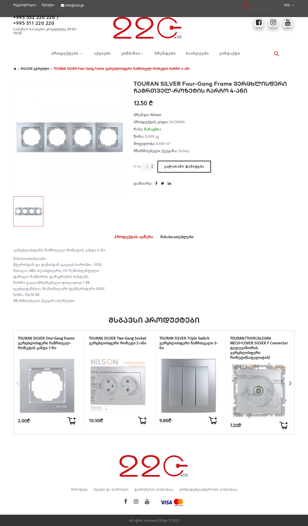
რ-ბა (137, 166)
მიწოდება (79, 489)
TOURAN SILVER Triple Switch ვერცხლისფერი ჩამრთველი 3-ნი (189, 344)
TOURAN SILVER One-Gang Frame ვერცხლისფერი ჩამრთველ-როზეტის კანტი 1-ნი (46, 346)
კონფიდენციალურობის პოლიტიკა (208, 489)
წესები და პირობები (111, 489)
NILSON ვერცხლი (35, 69)
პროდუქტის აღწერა (130, 237)
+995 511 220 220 (33, 23)
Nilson (155, 114)
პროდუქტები (65, 53)
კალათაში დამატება (184, 165)
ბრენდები (165, 53)
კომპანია (130, 53)
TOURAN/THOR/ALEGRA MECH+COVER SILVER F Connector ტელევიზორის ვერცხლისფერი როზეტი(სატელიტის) (256, 349)
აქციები (102, 53)
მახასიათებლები (180, 237)
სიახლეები (197, 53)
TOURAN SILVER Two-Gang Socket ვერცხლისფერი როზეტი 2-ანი (114, 344)
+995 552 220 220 (34, 17)
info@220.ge (74, 5)
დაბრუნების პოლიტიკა (153, 489)
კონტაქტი (229, 53)
